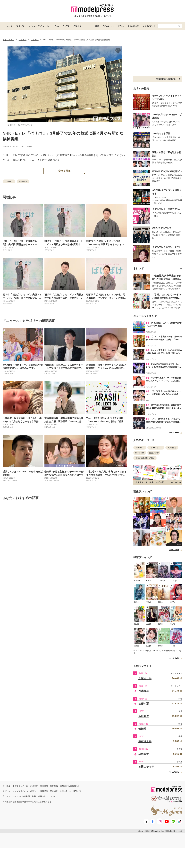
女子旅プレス (149, 26)
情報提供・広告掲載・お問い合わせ (55, 791)
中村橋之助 (144, 741)
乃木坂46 (143, 691)
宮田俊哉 (172, 447)
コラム (55, 26)
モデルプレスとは (20, 786)
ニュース (8, 26)
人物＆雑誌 (133, 26)
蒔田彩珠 (143, 716)
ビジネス (77, 26)
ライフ (65, 26)
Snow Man (139, 453)
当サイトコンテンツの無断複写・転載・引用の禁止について (29, 796)
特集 (97, 26)
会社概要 (6, 786)
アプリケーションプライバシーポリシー (20, 791)
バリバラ (23, 181)
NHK (9, 181)
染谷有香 (143, 754)
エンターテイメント (38, 26)
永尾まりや (144, 678)
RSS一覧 (78, 791)
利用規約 (34, 786)
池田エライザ (146, 766)
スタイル (20, 26)
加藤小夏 (143, 703)
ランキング (108, 26)
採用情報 (54, 786)
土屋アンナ (154, 453)
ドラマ (120, 26)
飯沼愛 (142, 728)
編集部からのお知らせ (70, 786)
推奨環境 (44, 786)
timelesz (139, 447)
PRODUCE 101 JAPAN (145, 458)
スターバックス (156, 447)
